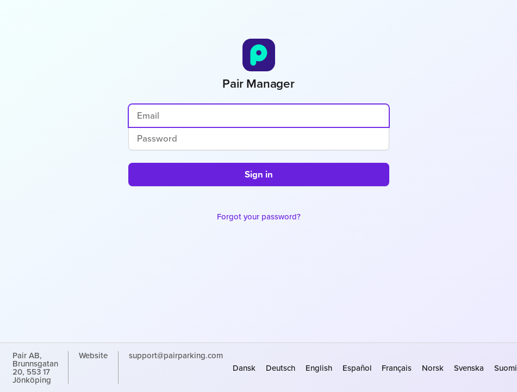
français (397, 368)
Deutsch (280, 368)
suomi (505, 368)
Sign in (259, 174)
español (357, 368)
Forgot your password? (259, 216)
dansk (244, 368)
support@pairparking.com (176, 356)
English (319, 368)
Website (93, 356)
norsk (433, 368)
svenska (469, 368)
